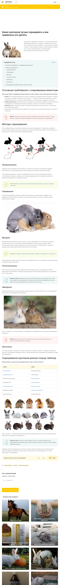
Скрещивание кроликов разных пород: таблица (18, 84)
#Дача (31, 7)
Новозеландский (7, 386)
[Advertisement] (30, 19)
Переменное (10, 72)
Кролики (15, 465)
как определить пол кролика (47, 253)
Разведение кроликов (24, 465)
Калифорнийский (8, 374)
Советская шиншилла (37, 390)
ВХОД (56, 2)
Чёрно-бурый (6, 370)
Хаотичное (9, 82)
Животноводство (8, 465)
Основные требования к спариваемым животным (19, 65)
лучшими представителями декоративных (31, 183)
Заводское (10, 79)
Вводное (9, 74)
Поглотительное (11, 77)
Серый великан (35, 382)
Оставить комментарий (10, 490)
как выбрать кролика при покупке (24, 253)
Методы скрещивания (11, 67)
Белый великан (35, 378)
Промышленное (11, 69)
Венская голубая (35, 386)
